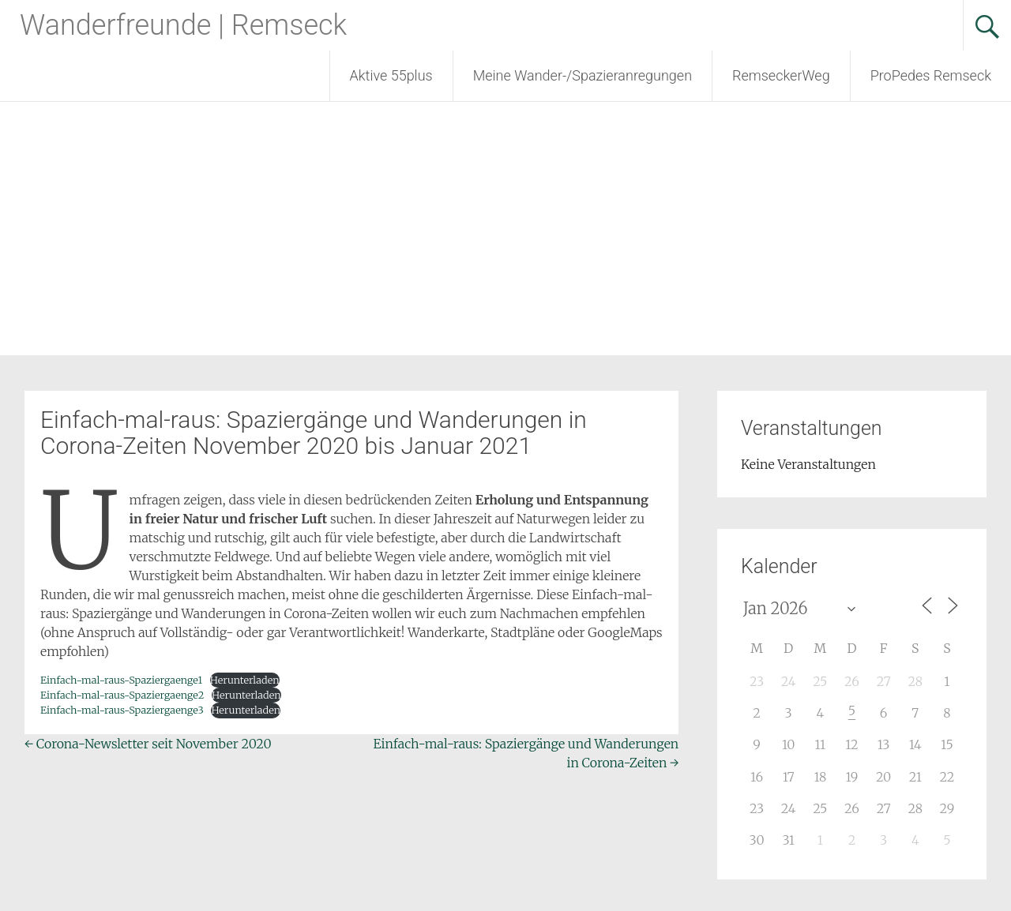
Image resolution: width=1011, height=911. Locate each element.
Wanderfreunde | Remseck (183, 25)
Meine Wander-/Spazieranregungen (582, 75)
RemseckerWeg (781, 75)
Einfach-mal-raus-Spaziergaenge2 (122, 694)
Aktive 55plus (391, 75)
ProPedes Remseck (930, 75)
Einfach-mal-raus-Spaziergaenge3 (122, 709)
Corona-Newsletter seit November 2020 (148, 744)
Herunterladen (245, 679)
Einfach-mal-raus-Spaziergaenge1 (121, 679)
